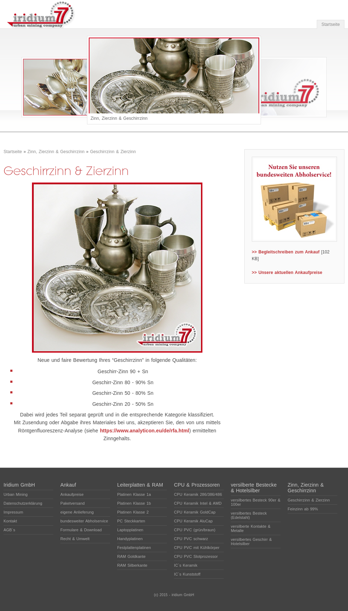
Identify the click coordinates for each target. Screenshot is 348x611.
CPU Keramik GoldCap (195, 512)
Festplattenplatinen (134, 547)
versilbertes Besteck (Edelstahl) (249, 515)
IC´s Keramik (185, 565)
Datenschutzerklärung (23, 503)
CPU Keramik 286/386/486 (198, 494)
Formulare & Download (81, 530)
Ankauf (68, 485)
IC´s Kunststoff (187, 574)
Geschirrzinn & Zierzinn (113, 151)
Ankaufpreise (71, 494)
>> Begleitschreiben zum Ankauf (286, 252)
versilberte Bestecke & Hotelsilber (254, 487)
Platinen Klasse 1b (134, 503)
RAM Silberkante (132, 565)
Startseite (330, 24)
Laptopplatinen (130, 530)
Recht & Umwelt (74, 539)
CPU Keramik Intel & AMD (198, 503)
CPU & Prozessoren (197, 485)
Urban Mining (16, 494)
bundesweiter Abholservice (84, 521)
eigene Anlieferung (77, 512)
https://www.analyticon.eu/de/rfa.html (144, 430)
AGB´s (9, 530)
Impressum (13, 512)
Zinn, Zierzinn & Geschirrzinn (56, 151)
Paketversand (72, 503)
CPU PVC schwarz (191, 539)
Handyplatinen (130, 539)
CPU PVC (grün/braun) (195, 530)
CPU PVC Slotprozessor (196, 556)
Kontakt (10, 521)
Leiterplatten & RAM (140, 485)
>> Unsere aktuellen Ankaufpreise (287, 272)
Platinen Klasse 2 (133, 512)
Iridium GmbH (19, 485)
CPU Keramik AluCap (193, 521)
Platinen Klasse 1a (134, 494)
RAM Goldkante (131, 556)
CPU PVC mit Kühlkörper (196, 547)
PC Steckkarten (131, 521)
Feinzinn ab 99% (303, 509)
